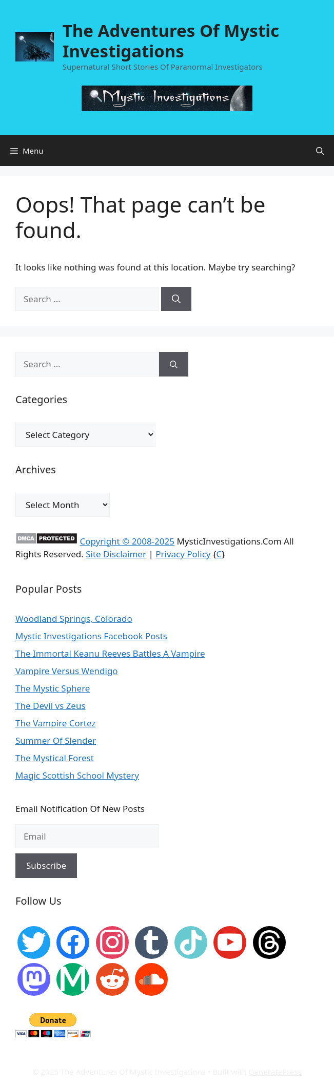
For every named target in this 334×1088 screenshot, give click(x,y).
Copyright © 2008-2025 (127, 541)
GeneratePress (275, 1071)
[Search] (176, 299)
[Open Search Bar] (320, 150)
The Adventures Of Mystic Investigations (171, 40)
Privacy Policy (182, 554)
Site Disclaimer (116, 554)
